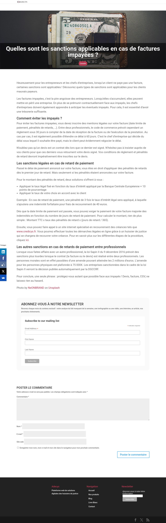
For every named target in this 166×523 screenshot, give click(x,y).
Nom (19, 426)
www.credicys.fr (26, 231)
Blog (90, 499)
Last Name (29, 350)
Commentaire (23, 397)
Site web (20, 442)
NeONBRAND (36, 287)
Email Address (31, 328)
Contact (91, 506)
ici (27, 240)
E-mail (20, 434)
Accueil (91, 490)
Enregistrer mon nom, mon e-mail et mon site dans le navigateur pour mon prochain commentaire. (60, 448)
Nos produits (93, 494)
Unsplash (54, 287)
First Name (29, 339)
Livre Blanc (92, 502)
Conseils (83, 63)
